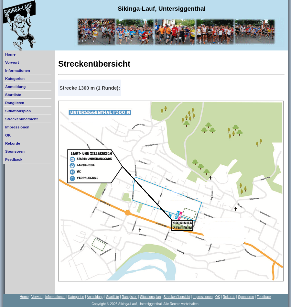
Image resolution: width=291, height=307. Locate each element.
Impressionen (17, 127)
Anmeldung (15, 87)
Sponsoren (15, 151)
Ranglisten (14, 103)
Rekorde (12, 143)
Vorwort (12, 62)
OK (8, 135)
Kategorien (15, 79)
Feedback (13, 159)
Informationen (17, 70)
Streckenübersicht (21, 119)
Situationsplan (18, 111)
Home (10, 54)
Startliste (13, 95)
